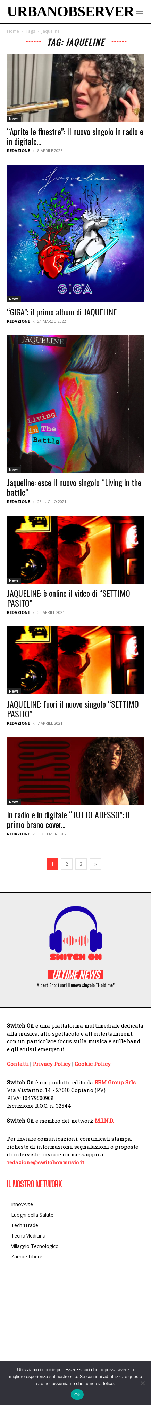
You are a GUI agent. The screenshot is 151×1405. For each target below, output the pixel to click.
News (14, 118)
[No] (142, 1383)
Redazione (18, 150)
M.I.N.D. (104, 1120)
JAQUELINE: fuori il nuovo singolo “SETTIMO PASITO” (73, 708)
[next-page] (95, 864)
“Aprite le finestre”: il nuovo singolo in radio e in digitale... (75, 136)
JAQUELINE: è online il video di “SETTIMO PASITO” (68, 598)
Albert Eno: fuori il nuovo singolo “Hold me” (76, 985)
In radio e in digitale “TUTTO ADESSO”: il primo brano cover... (68, 819)
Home (13, 31)
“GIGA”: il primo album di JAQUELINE (62, 311)
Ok (77, 1394)
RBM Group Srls (115, 1082)
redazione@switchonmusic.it (45, 1162)
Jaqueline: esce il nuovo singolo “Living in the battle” (74, 487)
